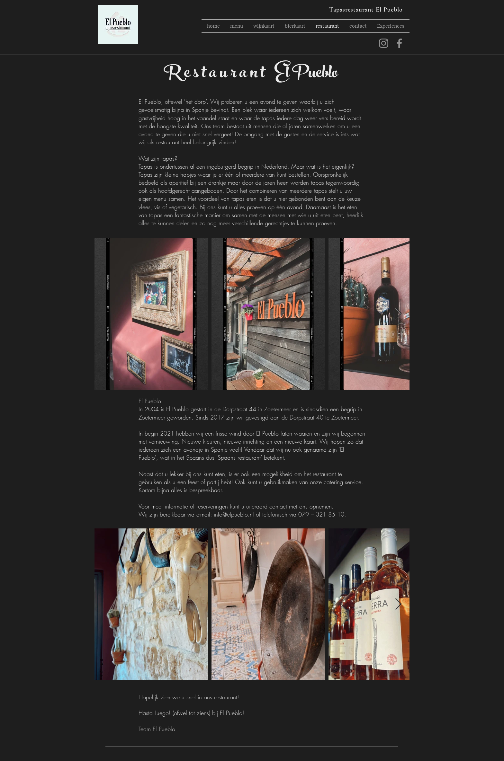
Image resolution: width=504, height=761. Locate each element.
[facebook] (399, 43)
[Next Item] (398, 314)
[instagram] (383, 43)
